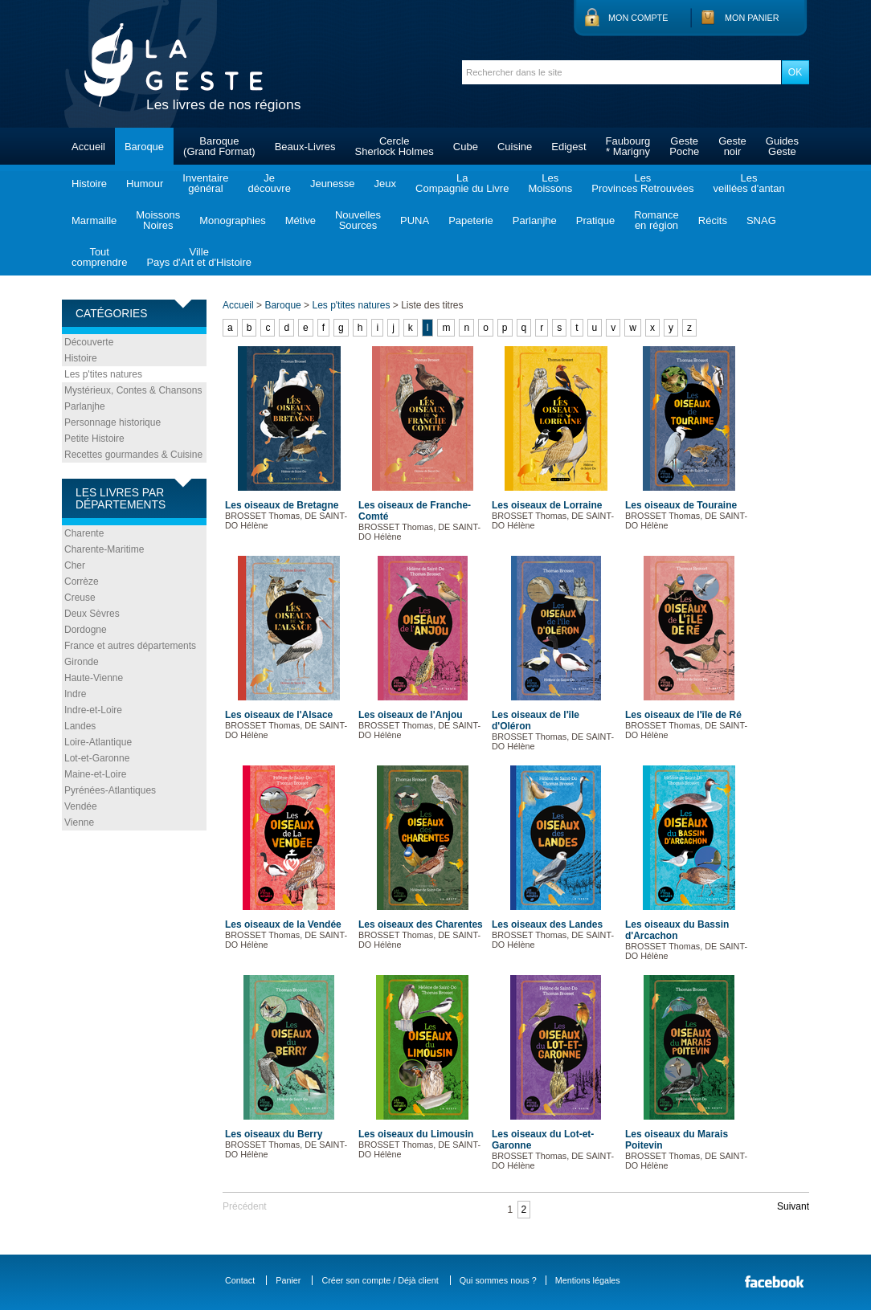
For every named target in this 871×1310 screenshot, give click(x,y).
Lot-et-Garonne (96, 758)
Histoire (89, 184)
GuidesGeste (782, 146)
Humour (144, 184)
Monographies (232, 220)
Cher (74, 565)
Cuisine (514, 147)
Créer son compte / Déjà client (379, 1280)
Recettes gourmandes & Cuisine (133, 454)
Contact (240, 1280)
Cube (465, 147)
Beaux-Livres (305, 147)
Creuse (80, 597)
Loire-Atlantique (98, 742)
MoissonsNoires (158, 220)
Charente (84, 533)
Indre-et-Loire (93, 710)
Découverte (88, 342)
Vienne (79, 822)
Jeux (385, 184)
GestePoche (684, 146)
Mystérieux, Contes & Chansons (133, 390)
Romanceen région (656, 220)
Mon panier (752, 17)
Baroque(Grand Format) (219, 146)
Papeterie (470, 220)
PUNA (414, 220)
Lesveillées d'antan (748, 183)
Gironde (81, 661)
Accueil (88, 147)
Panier (288, 1280)
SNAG (761, 220)
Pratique (595, 220)
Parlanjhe (535, 220)
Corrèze (81, 581)
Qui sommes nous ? (498, 1280)
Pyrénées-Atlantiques (110, 790)
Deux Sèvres (92, 613)
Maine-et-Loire (95, 774)
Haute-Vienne (93, 678)
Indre (75, 694)
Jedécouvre (268, 183)
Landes (80, 726)
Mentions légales (587, 1280)
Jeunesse (332, 184)
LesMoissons (550, 183)
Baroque (144, 147)
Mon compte (638, 17)
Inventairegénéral (205, 183)
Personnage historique (112, 422)
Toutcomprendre (99, 257)
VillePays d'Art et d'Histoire (198, 257)
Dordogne (85, 629)
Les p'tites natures (103, 374)
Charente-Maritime (104, 549)
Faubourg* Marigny (628, 146)
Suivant (793, 1206)
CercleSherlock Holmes (394, 146)
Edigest (568, 147)
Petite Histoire (94, 438)
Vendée (80, 806)
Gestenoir (732, 146)
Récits (712, 220)
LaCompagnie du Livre (462, 183)
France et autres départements (130, 645)
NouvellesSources (358, 220)
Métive (300, 220)
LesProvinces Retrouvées (642, 183)
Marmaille (94, 220)
